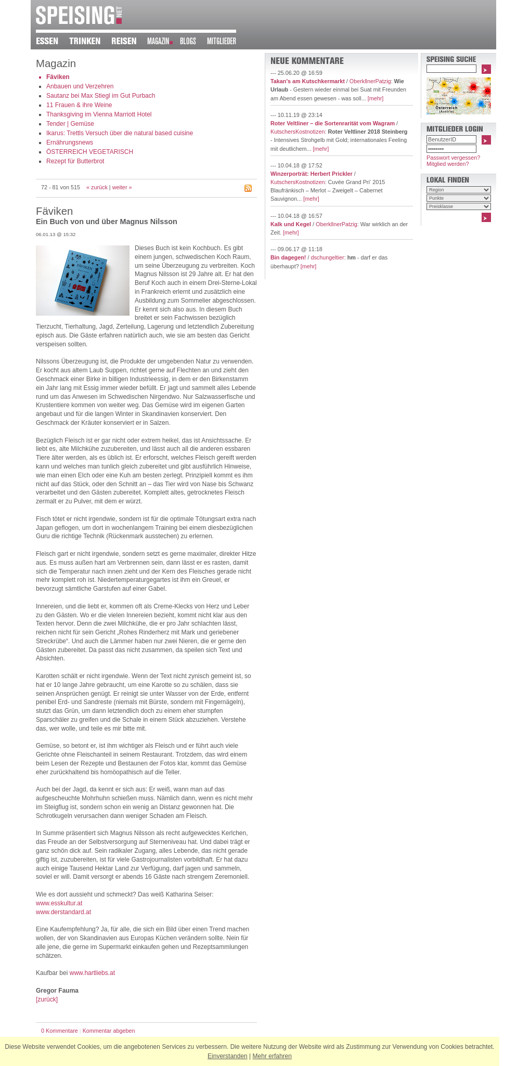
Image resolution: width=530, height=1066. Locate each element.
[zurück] (47, 999)
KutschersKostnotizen (297, 131)
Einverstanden (228, 1056)
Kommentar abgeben (109, 1031)
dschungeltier (327, 257)
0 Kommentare (59, 1031)
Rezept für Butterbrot (75, 161)
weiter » (122, 187)
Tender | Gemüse (70, 123)
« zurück (97, 187)
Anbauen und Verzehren (79, 86)
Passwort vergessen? (453, 157)
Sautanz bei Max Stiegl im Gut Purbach (100, 95)
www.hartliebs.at (92, 973)
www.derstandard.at (63, 912)
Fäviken (58, 77)
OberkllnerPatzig (370, 81)
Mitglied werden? (447, 164)
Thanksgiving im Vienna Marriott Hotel (99, 114)
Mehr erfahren (272, 1056)
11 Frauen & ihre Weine (79, 105)
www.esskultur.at (59, 903)
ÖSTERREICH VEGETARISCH (89, 151)
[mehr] (376, 98)
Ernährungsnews (69, 142)
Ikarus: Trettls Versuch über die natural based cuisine (119, 133)
